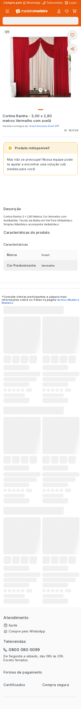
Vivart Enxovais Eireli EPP (44, 126)
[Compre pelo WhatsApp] (32, 2)
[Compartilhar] (72, 49)
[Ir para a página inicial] (32, 11)
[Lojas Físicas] (71, 2)
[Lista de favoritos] (67, 11)
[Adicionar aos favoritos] (72, 35)
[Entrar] (59, 11)
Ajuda (13, 625)
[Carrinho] (74, 11)
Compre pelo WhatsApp (27, 631)
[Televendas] (53, 2)
